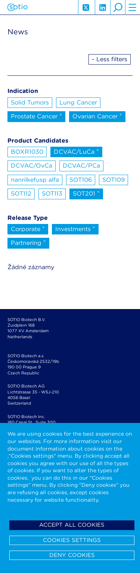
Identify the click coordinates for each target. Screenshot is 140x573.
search (117, 7)
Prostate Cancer (36, 116)
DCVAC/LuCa (76, 151)
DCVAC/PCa (81, 165)
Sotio (17, 7)
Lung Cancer (78, 102)
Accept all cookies (72, 524)
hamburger (132, 7)
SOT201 (86, 193)
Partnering (28, 242)
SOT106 (80, 179)
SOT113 (52, 193)
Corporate (28, 228)
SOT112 (21, 193)
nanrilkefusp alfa (35, 179)
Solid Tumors (30, 102)
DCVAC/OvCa (31, 165)
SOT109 (113, 179)
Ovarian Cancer (97, 116)
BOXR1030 (27, 151)
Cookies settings (72, 540)
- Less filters (109, 59)
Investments (75, 228)
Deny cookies (72, 555)
